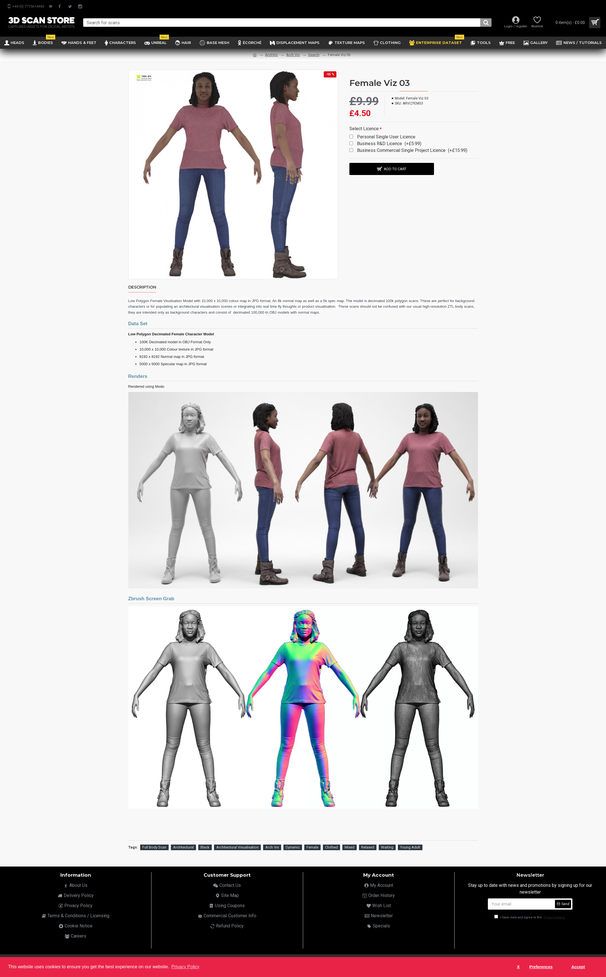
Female (312, 846)
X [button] (518, 967)
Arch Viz (293, 55)
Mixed (349, 846)
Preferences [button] (540, 967)
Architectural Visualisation (237, 846)
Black (205, 846)
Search (313, 55)
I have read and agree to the (530, 916)
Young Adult (410, 846)
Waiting (387, 846)
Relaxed (367, 846)
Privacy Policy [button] (185, 966)
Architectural (183, 846)
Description (142, 287)
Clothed (331, 846)
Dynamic (293, 846)
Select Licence (364, 128)
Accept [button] (578, 967)
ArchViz (271, 55)
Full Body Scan (154, 846)
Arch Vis (272, 846)
